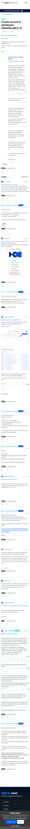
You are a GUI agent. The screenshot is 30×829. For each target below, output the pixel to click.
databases (4, 164)
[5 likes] (8, 195)
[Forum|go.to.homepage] (13, 3)
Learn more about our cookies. (19, 818)
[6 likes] (8, 168)
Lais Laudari (7, 181)
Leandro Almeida (8, 317)
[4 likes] (8, 401)
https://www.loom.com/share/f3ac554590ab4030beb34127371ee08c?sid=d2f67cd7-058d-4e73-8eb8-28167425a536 (15, 530)
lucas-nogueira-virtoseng (10, 35)
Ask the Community (7, 14)
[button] (2, 3)
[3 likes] (8, 501)
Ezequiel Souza (8, 549)
